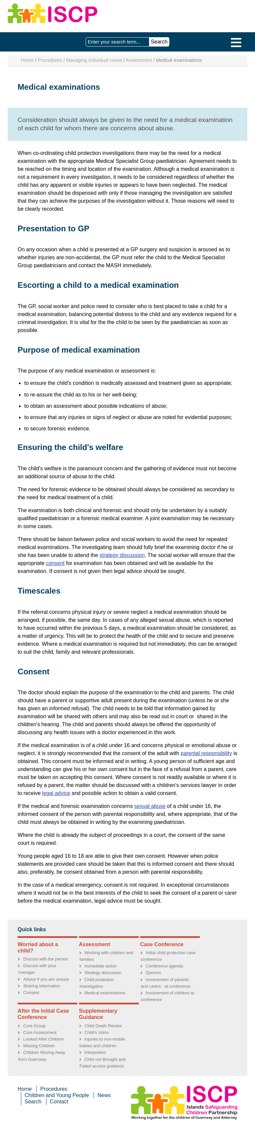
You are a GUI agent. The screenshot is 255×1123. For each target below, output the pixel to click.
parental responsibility (206, 753)
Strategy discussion (103, 972)
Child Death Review (103, 1025)
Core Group (34, 1025)
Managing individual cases (94, 60)
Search (33, 1101)
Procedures (50, 60)
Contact (59, 1101)
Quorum (153, 972)
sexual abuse (149, 806)
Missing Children (39, 1045)
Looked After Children (43, 1039)
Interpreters (95, 1052)
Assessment (139, 60)
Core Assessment (39, 1032)
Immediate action (101, 965)
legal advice (56, 793)
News (104, 1095)
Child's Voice (97, 1032)
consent (55, 563)
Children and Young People (57, 1095)
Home (27, 60)
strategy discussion (121, 555)
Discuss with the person (45, 958)
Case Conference (162, 944)
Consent (31, 992)
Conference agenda (164, 965)
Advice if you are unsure (46, 979)
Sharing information (41, 985)
